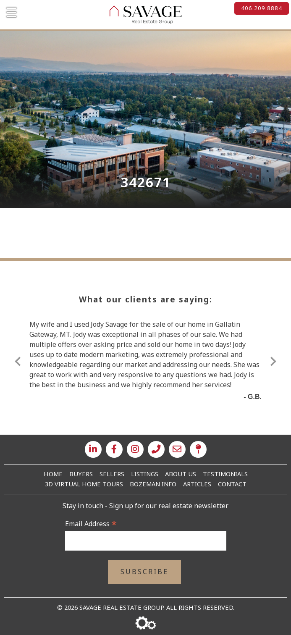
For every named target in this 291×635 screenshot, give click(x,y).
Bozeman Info (153, 484)
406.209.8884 (261, 8)
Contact (232, 484)
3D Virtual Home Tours (84, 484)
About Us (180, 474)
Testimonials (225, 474)
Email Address (91, 523)
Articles (197, 484)
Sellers (112, 474)
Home (53, 474)
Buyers (81, 474)
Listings (144, 474)
